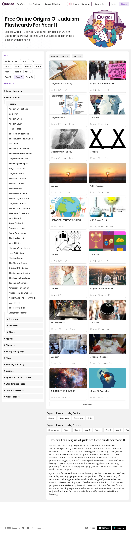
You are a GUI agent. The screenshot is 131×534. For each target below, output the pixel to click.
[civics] (90, 418)
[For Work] (21, 4)
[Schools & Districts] (52, 4)
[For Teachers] (35, 4)
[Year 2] (77, 430)
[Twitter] (23, 528)
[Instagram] (32, 528)
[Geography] (64, 418)
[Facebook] (28, 528)
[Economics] (78, 418)
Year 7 (8, 71)
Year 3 (7, 66)
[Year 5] (108, 430)
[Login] (113, 4)
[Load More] (87, 404)
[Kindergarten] (53, 430)
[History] (51, 418)
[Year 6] (118, 430)
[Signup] (124, 4)
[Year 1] (66, 430)
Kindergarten (11, 61)
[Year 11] (77, 56)
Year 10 (8, 77)
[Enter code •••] (100, 4)
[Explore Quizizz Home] (8, 4)
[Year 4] (97, 430)
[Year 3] (87, 430)
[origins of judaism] (59, 56)
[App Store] (104, 528)
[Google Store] (119, 528)
